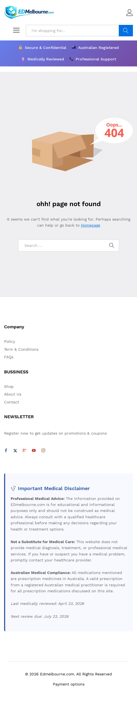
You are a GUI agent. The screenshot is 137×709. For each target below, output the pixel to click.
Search (126, 30)
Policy (9, 341)
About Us (12, 394)
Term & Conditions (21, 349)
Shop (9, 386)
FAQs (8, 357)
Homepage (90, 225)
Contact (11, 402)
